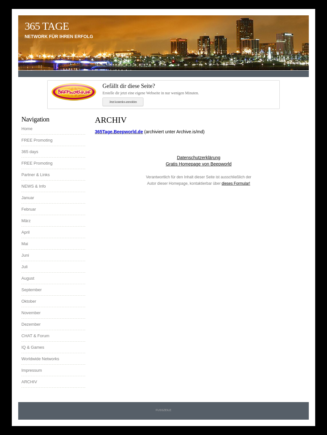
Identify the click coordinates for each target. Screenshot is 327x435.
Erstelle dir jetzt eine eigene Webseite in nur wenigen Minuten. (189, 88)
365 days (29, 151)
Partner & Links (35, 174)
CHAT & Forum (35, 335)
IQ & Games (32, 347)
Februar (28, 209)
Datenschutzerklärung (198, 157)
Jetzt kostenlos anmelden (123, 102)
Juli (24, 266)
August (27, 278)
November (31, 312)
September (31, 289)
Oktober (28, 301)
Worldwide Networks (40, 358)
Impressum (31, 370)
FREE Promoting (37, 140)
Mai (24, 243)
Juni (25, 255)
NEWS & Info (33, 186)
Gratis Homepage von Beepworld (199, 164)
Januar (27, 197)
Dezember (31, 324)
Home (27, 128)
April (25, 232)
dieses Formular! (236, 183)
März (26, 220)
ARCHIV (29, 381)
